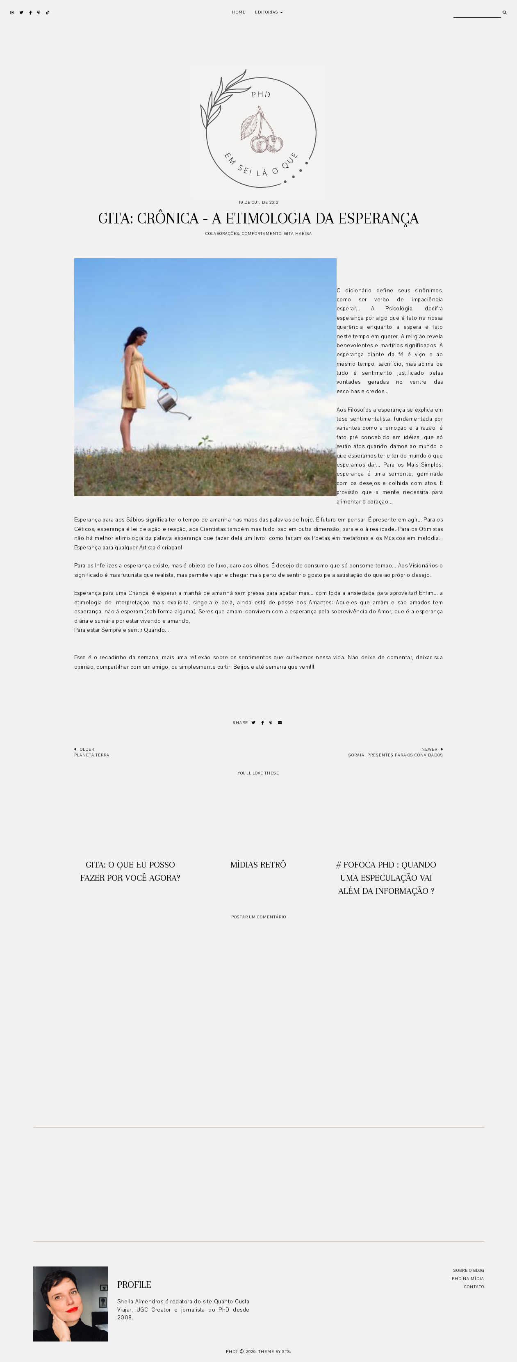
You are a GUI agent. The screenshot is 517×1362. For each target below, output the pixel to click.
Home (239, 12)
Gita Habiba (298, 233)
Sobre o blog (468, 1270)
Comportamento (262, 233)
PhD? (232, 1351)
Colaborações (222, 233)
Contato (474, 1286)
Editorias (266, 12)
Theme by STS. (275, 1351)
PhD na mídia (468, 1278)
